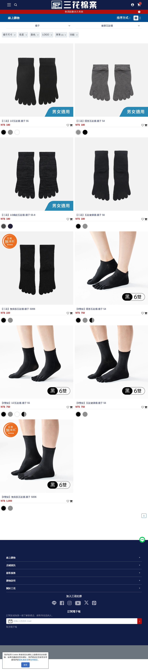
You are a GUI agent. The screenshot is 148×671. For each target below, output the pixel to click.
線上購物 (10, 557)
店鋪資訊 (10, 565)
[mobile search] (15, 5)
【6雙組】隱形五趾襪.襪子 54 (90, 309)
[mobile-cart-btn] (139, 5)
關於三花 (10, 588)
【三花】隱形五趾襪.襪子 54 (90, 121)
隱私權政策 (23, 660)
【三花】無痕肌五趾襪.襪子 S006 (18, 309)
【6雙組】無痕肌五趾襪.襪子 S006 (18, 497)
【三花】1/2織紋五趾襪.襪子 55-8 (18, 215)
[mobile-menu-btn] (9, 5)
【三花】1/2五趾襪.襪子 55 (15, 121)
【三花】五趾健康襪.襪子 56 (90, 215)
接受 (25, 665)
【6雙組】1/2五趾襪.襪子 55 (15, 403)
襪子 (37, 25)
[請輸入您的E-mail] (72, 621)
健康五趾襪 (107, 25)
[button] (132, 5)
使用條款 (34, 660)
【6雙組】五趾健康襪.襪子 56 (90, 403)
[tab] (136, 18)
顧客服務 (10, 573)
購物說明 (10, 580)
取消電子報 (11, 627)
